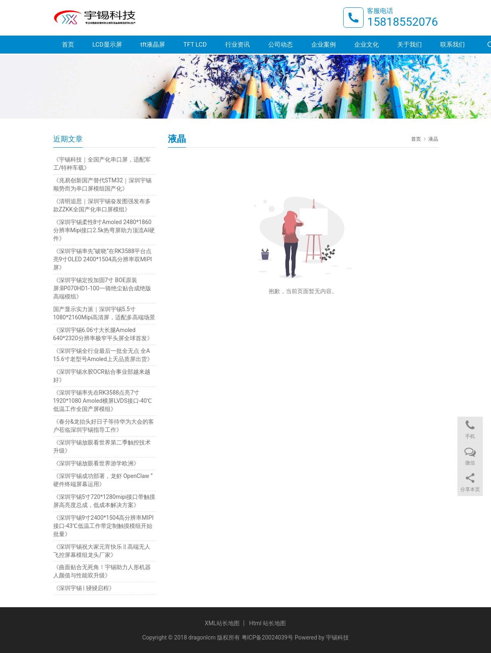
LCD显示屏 (107, 45)
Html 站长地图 (267, 623)
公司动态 (280, 45)
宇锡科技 (337, 637)
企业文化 (366, 45)
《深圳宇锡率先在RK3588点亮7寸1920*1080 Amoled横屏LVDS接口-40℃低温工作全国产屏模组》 (102, 400)
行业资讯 (237, 45)
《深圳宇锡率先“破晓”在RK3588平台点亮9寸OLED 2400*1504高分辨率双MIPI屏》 (102, 259)
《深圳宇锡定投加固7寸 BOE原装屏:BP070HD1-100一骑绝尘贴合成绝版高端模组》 (102, 288)
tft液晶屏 (152, 45)
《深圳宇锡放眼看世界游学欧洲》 (96, 463)
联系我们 (452, 45)
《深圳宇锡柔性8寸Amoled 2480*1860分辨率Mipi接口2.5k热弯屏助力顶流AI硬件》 (104, 230)
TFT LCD (195, 45)
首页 (68, 45)
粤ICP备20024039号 (268, 637)
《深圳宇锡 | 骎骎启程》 (84, 588)
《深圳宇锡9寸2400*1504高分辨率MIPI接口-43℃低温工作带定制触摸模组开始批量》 (103, 525)
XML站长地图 (222, 623)
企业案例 (323, 45)
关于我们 (409, 45)
